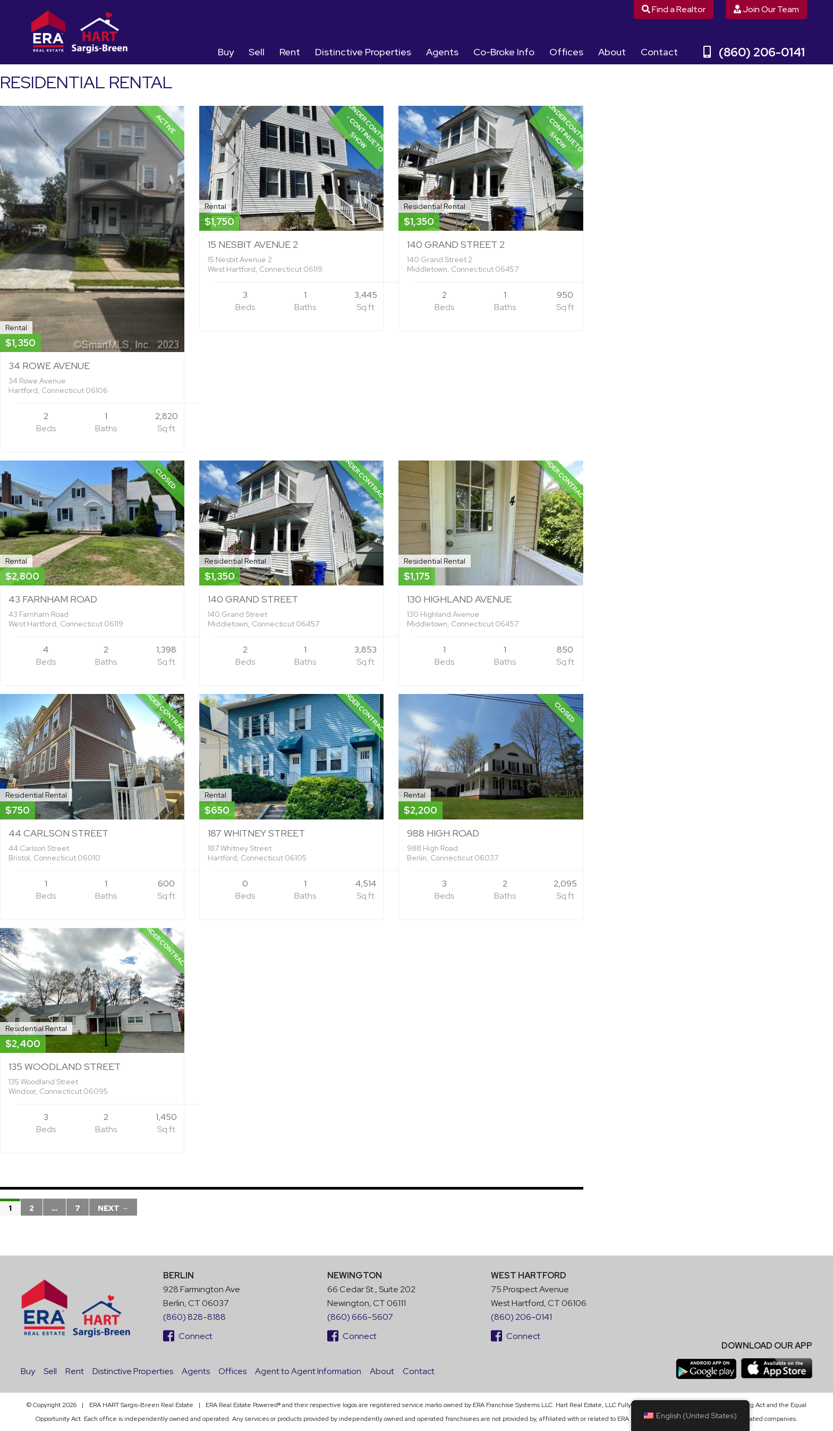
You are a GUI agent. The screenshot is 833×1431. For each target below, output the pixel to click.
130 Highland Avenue (459, 599)
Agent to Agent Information (308, 1371)
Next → (113, 1208)
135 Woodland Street (64, 1066)
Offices (566, 52)
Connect (187, 1336)
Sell (257, 52)
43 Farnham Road (52, 599)
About (612, 52)
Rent (289, 52)
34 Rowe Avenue (49, 365)
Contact (659, 52)
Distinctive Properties (363, 52)
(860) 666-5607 (360, 1317)
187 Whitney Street (256, 833)
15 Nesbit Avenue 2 (253, 244)
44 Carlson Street (58, 833)
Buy (226, 52)
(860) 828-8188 (194, 1317)
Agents (442, 52)
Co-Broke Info (503, 52)
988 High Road (443, 833)
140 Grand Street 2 (456, 244)
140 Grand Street (253, 599)
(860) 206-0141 (754, 52)
